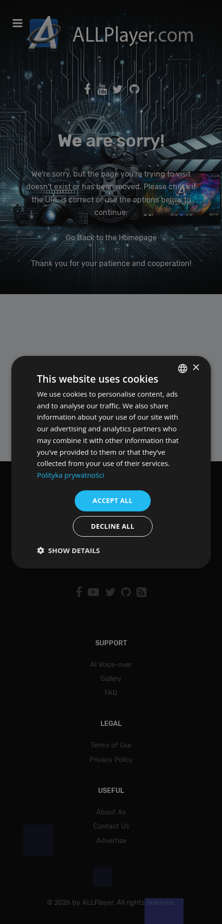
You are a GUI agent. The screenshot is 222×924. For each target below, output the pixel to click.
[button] (68, 550)
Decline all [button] (112, 526)
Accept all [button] (112, 500)
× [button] (195, 367)
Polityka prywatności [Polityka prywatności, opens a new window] (70, 475)
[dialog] (111, 462)
